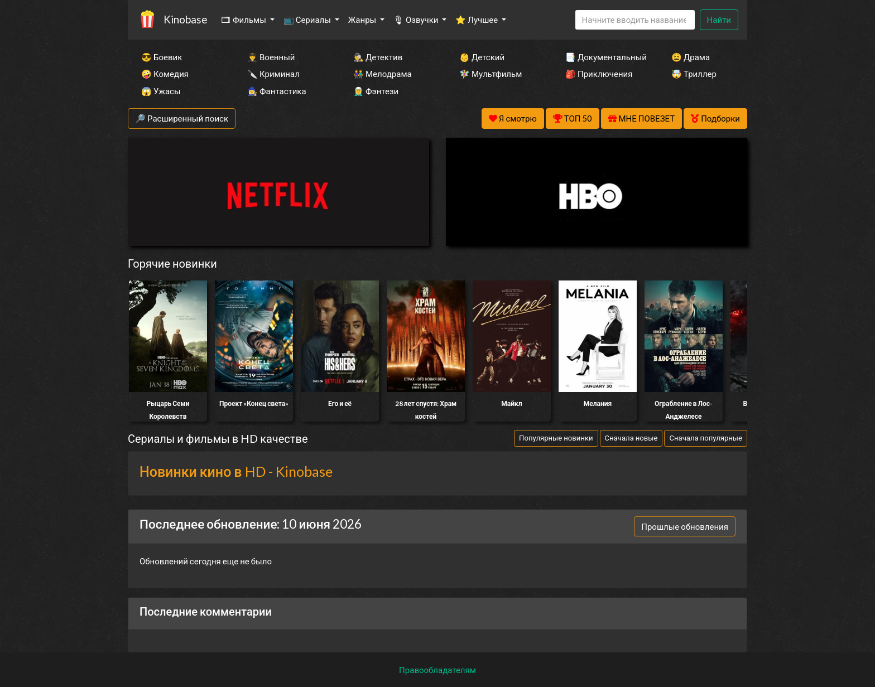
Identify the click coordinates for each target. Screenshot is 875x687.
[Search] (635, 19)
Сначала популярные (705, 437)
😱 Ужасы (161, 91)
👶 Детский (481, 57)
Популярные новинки (556, 437)
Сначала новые (631, 437)
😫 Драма (690, 57)
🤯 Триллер (694, 74)
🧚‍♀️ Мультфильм (490, 74)
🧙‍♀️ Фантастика (276, 91)
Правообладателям (437, 670)
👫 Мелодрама (382, 74)
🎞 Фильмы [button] (244, 19)
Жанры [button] (363, 19)
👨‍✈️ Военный (271, 57)
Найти (719, 19)
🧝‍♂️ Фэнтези (375, 91)
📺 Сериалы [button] (308, 19)
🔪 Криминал (273, 74)
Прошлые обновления (684, 526)
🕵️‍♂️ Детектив (377, 57)
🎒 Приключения (598, 74)
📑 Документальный (603, 57)
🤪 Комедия (165, 74)
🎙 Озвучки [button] (416, 19)
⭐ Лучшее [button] (477, 19)
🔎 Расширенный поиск (181, 118)
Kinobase (185, 19)
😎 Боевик (161, 57)
